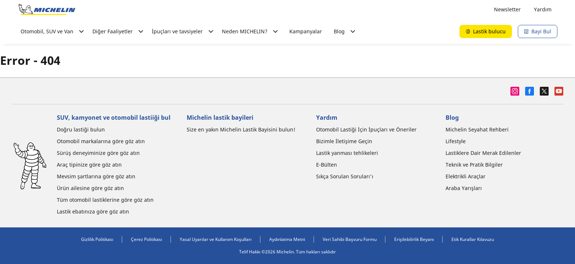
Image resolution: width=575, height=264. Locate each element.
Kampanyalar (305, 31)
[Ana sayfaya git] (47, 9)
